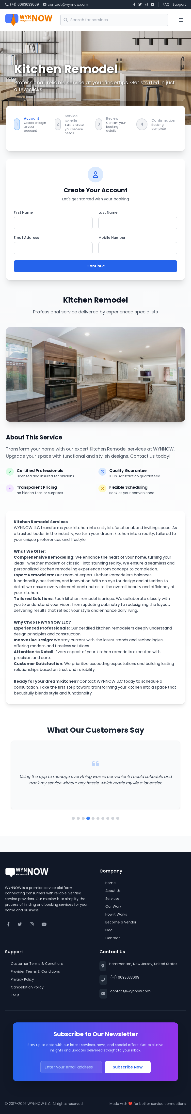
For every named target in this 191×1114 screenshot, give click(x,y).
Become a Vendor (117, 922)
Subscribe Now (128, 1067)
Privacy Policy (19, 979)
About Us (110, 890)
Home (107, 882)
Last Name (107, 212)
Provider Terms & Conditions (32, 971)
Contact (109, 938)
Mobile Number (112, 237)
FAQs (12, 995)
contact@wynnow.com (65, 4)
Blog (105, 930)
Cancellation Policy (24, 987)
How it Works (113, 914)
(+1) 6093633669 (22, 4)
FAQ (166, 4)
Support (179, 4)
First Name (23, 212)
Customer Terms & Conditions (34, 963)
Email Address (26, 237)
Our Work (110, 906)
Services (109, 898)
